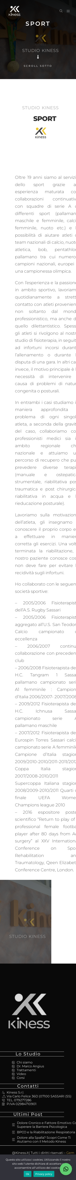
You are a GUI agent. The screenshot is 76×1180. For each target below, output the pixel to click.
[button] (66, 1169)
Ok (27, 1174)
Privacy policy (43, 1174)
